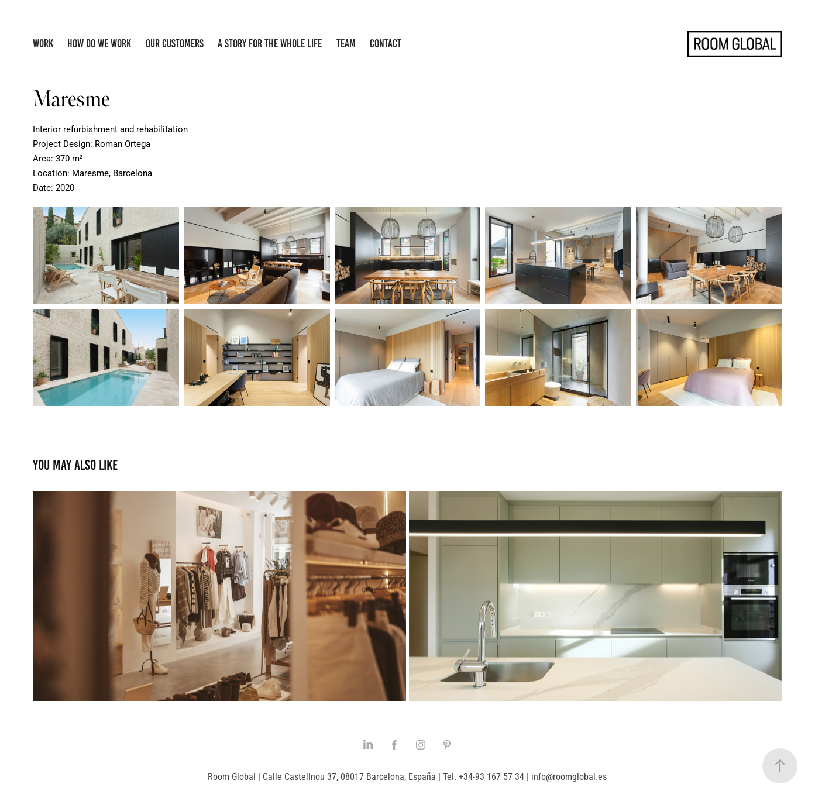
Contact (385, 43)
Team (346, 43)
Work (43, 43)
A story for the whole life (270, 43)
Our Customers (175, 43)
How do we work (99, 43)
